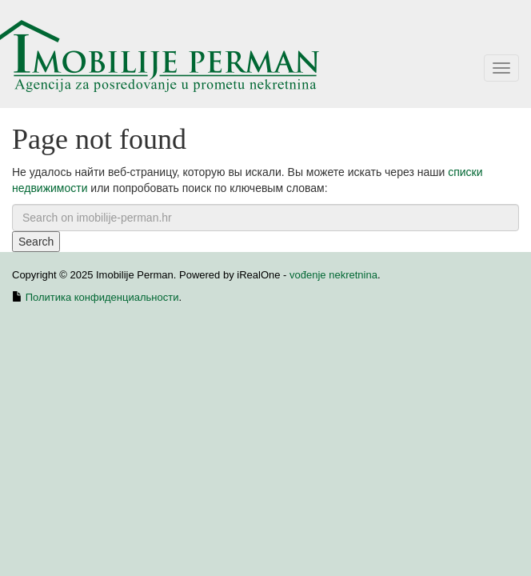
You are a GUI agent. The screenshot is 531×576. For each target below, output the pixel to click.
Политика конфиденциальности (102, 297)
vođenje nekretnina (333, 275)
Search (36, 241)
